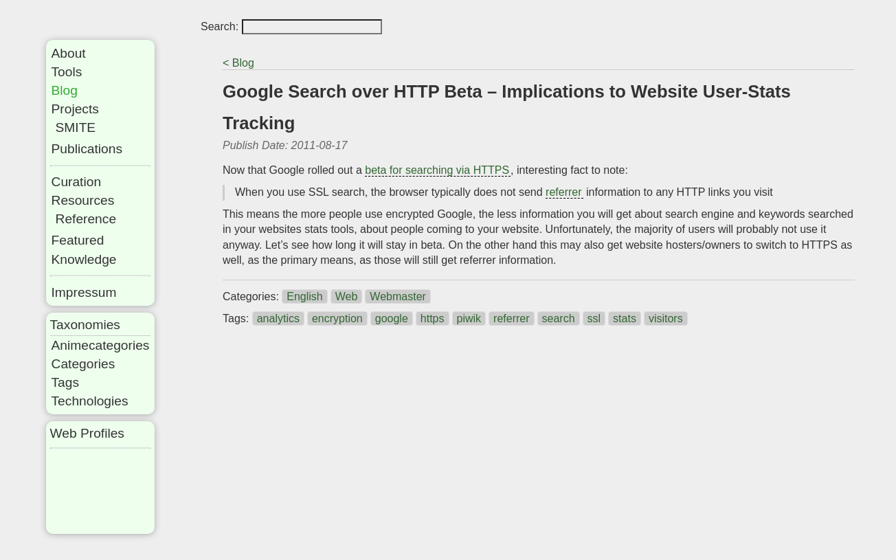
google (391, 318)
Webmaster (398, 296)
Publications (87, 149)
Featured (78, 240)
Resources (83, 200)
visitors (666, 318)
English (304, 296)
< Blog (238, 63)
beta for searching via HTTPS (437, 170)
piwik (469, 318)
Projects (75, 109)
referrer (563, 192)
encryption (337, 318)
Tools (67, 72)
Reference (86, 219)
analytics (278, 318)
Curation (77, 182)
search (558, 318)
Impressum (84, 292)
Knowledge (84, 259)
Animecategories (101, 345)
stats (624, 318)
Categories (83, 364)
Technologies (90, 401)
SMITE (76, 127)
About (69, 53)
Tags (66, 382)
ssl (594, 318)
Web (346, 296)
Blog (65, 90)
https (433, 318)
